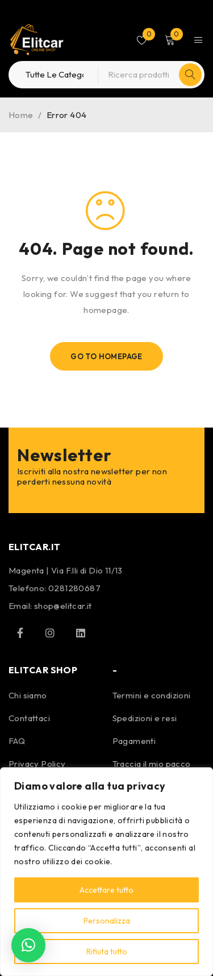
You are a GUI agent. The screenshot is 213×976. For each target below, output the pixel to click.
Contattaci (29, 718)
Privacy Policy (37, 763)
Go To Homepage (106, 356)
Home (21, 114)
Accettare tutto (106, 890)
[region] (106, 871)
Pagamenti (134, 740)
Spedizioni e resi (144, 718)
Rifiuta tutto (106, 951)
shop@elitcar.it (63, 605)
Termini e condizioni (151, 695)
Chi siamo (28, 695)
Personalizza (106, 921)
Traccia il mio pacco (151, 763)
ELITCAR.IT (35, 546)
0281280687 (74, 588)
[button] (28, 945)
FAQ (17, 740)
